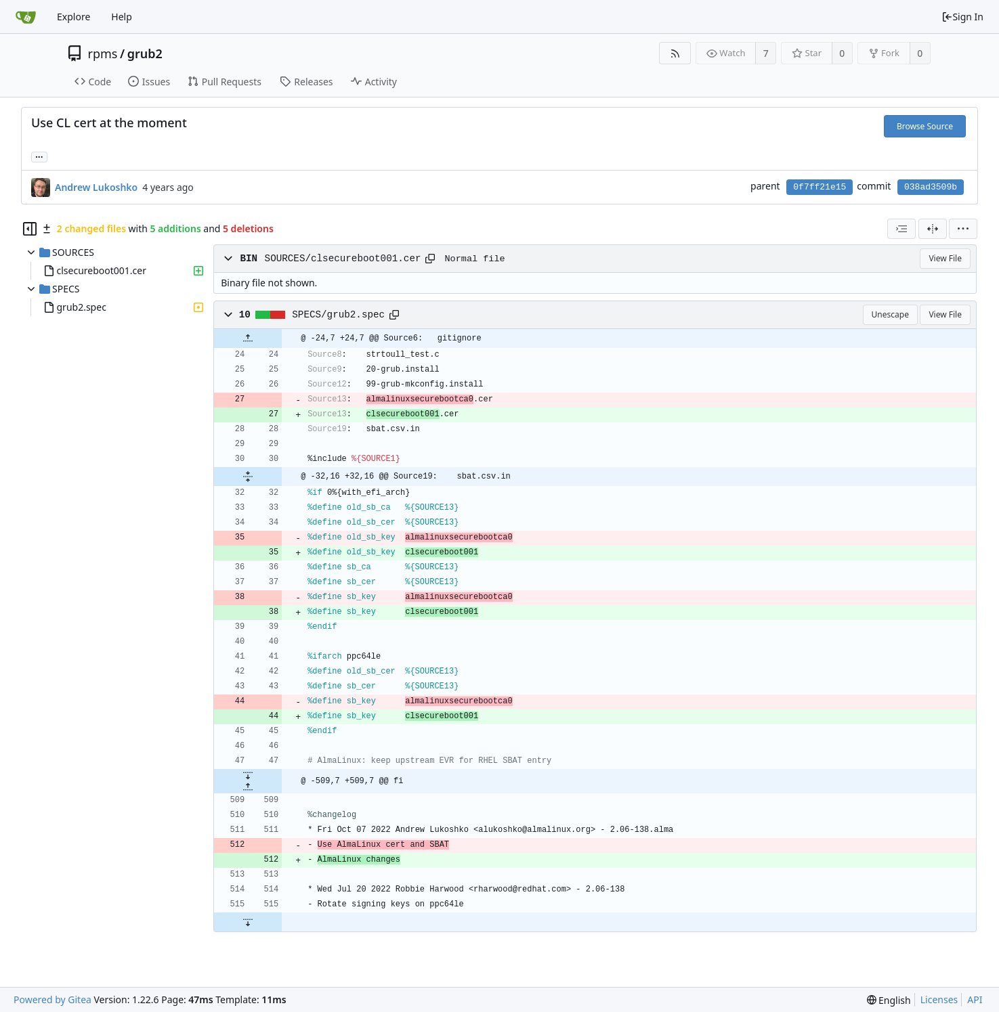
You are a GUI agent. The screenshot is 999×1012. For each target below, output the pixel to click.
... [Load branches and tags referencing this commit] (39, 156)
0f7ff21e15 (819, 187)
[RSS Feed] (675, 53)
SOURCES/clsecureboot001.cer (343, 258)
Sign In (962, 16)
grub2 (145, 53)
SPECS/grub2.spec (338, 314)
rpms (103, 53)
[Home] (26, 17)
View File (945, 258)
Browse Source (925, 126)
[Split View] (932, 229)
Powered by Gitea (52, 999)
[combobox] (901, 229)
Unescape (890, 314)
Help (121, 16)
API (974, 999)
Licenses (939, 999)
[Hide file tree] (30, 229)
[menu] (963, 229)
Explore (73, 16)
